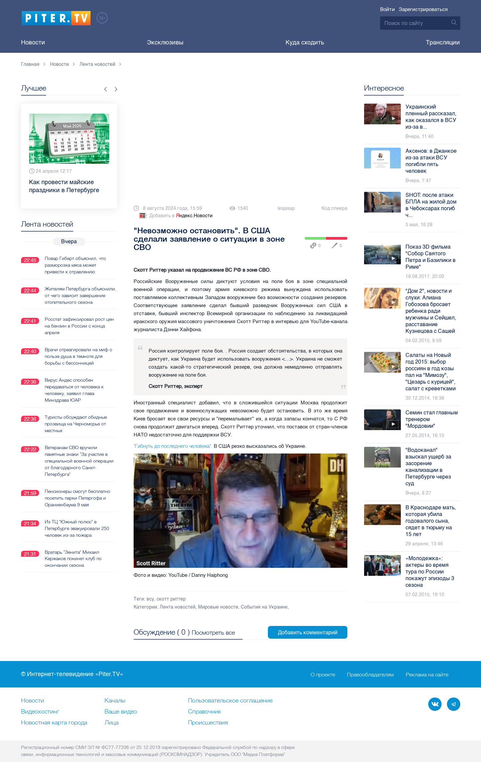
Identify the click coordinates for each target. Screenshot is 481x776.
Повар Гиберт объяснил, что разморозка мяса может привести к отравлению (75, 265)
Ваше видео (121, 711)
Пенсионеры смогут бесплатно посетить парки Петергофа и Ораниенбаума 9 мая (77, 498)
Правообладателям (370, 674)
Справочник (204, 711)
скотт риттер (171, 599)
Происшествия (208, 723)
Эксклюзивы (165, 42)
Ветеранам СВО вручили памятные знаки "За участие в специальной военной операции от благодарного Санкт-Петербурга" (79, 460)
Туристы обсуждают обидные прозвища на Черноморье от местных (76, 423)
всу (150, 599)
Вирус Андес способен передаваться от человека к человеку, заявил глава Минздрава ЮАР (74, 390)
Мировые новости (218, 607)
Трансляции (443, 42)
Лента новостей (177, 607)
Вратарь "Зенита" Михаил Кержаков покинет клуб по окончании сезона (73, 558)
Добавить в (175, 216)
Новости (33, 42)
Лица (112, 723)
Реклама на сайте (427, 674)
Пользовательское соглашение (230, 700)
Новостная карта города (54, 723)
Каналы (115, 700)
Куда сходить (305, 42)
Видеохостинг (40, 711)
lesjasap (286, 208)
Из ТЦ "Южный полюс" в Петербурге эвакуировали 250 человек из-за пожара (77, 528)
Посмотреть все (213, 632)
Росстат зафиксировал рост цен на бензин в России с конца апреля (79, 326)
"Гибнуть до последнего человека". (173, 446)
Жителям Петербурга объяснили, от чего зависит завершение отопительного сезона (80, 295)
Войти (387, 9)
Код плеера (334, 208)
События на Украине (264, 607)
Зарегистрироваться (423, 9)
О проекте (323, 674)
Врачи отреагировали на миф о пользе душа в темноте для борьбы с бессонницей (78, 356)
